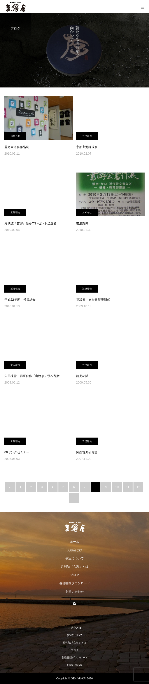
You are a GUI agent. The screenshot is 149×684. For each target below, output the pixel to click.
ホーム (74, 541)
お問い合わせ (74, 591)
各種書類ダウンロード (74, 583)
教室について (74, 558)
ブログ (74, 575)
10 (117, 487)
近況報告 (87, 136)
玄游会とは (74, 550)
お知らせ (15, 136)
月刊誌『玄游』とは (74, 566)
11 (128, 487)
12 (138, 487)
